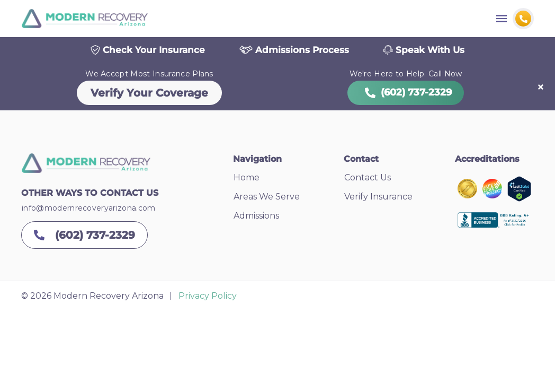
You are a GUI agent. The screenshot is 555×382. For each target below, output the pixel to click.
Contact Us (367, 179)
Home (246, 179)
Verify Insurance (378, 198)
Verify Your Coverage (149, 94)
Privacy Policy (207, 297)
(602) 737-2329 (406, 94)
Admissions (256, 217)
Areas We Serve (267, 198)
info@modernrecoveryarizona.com (89, 209)
